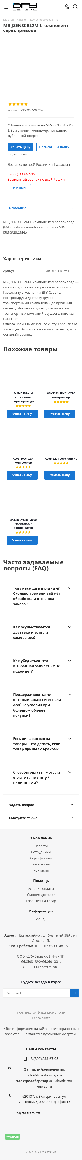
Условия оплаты (41, 888)
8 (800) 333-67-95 (44, 1058)
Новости (41, 846)
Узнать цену (20, 147)
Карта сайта (41, 1018)
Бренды (41, 919)
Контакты (41, 870)
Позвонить (19, 188)
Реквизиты (41, 864)
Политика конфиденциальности (41, 1012)
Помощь (41, 880)
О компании (41, 838)
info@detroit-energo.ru (44, 1075)
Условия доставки (41, 894)
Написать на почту (54, 147)
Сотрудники (41, 852)
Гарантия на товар (41, 900)
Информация (41, 911)
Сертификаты (41, 858)
